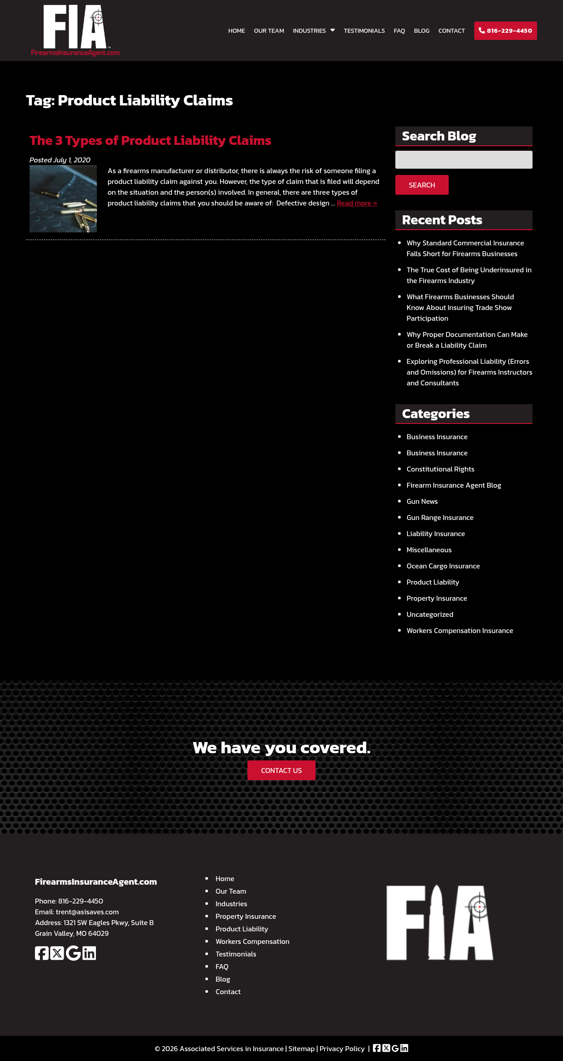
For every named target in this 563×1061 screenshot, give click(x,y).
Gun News (422, 501)
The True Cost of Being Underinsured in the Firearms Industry (469, 275)
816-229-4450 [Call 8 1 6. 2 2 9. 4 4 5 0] (80, 900)
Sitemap (302, 1048)
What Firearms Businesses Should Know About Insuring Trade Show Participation (460, 307)
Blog (421, 30)
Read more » (357, 202)
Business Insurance (437, 436)
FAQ (399, 30)
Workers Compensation (253, 941)
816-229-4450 (506, 30)
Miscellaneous (429, 549)
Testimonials (364, 30)
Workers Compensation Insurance (460, 630)
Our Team (269, 30)
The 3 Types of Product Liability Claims (151, 140)
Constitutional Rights (440, 468)
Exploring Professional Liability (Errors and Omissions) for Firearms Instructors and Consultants (470, 372)
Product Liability (433, 581)
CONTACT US (281, 770)
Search (422, 184)
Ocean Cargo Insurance (443, 565)
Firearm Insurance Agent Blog (454, 485)
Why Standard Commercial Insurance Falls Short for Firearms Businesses (465, 248)
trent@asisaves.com (87, 911)
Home (237, 30)
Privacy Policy (342, 1048)
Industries (309, 30)
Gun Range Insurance (440, 517)
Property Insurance (437, 598)
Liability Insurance (436, 533)
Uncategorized (430, 614)
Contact (451, 30)
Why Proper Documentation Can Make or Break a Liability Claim (467, 339)
